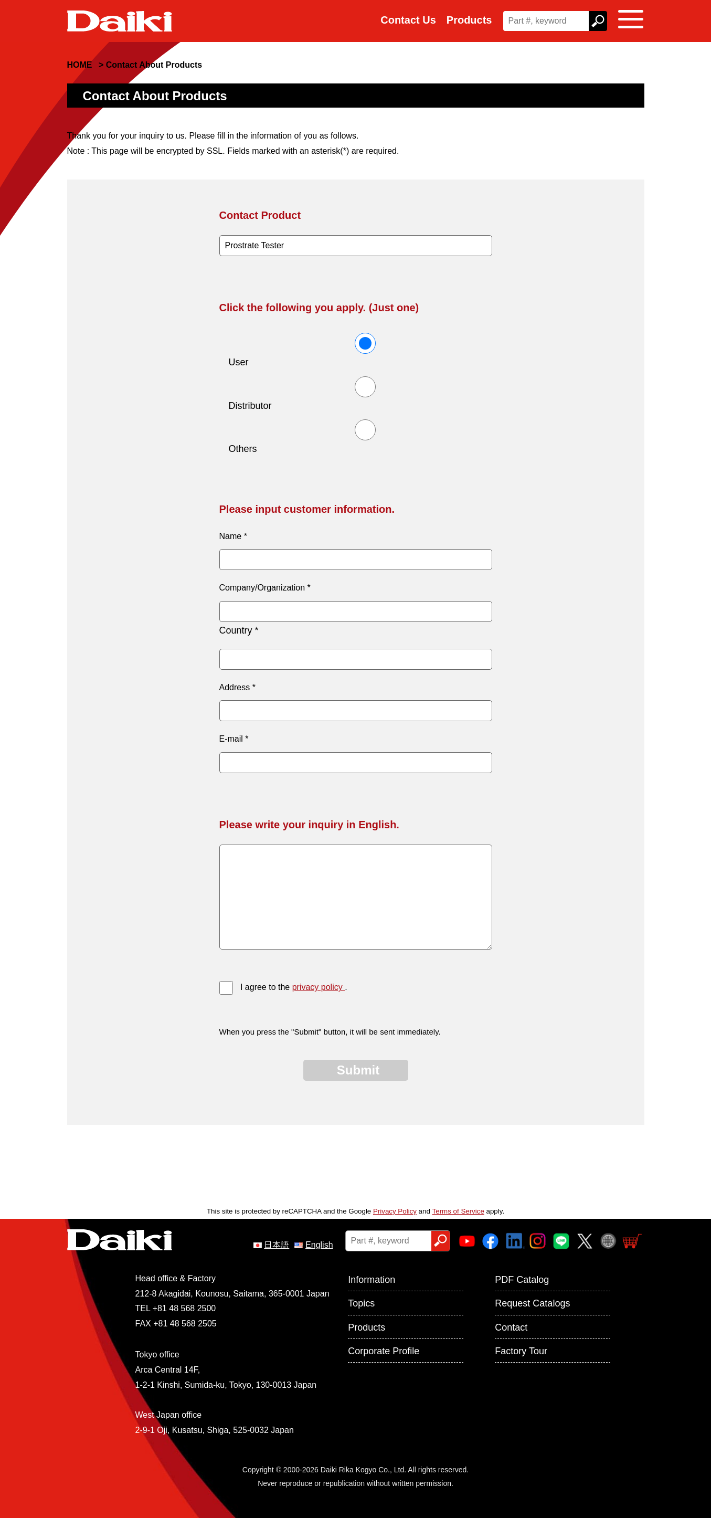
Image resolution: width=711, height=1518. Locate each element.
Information (371, 1279)
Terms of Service (458, 1211)
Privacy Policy (395, 1211)
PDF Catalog (522, 1279)
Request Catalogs (532, 1303)
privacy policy (318, 987)
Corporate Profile (383, 1351)
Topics (361, 1303)
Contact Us (408, 20)
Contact (511, 1327)
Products (469, 20)
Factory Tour (521, 1351)
